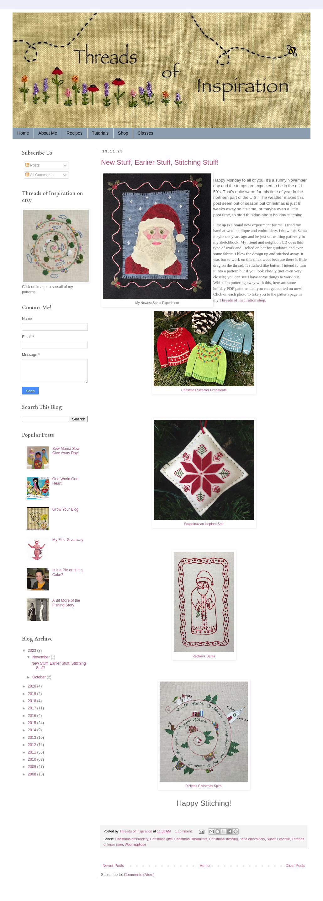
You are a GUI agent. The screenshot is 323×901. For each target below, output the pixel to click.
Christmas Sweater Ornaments (203, 390)
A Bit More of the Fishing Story (66, 602)
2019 (32, 694)
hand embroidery (252, 839)
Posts (32, 165)
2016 (32, 715)
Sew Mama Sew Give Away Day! (66, 450)
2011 (32, 752)
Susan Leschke (278, 839)
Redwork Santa (204, 656)
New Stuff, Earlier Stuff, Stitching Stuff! (160, 162)
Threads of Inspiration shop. (243, 300)
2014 (32, 730)
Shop (123, 133)
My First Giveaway (67, 540)
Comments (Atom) (139, 875)
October (39, 677)
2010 (32, 759)
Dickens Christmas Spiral (203, 786)
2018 (32, 701)
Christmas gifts (161, 839)
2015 (32, 723)
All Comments (39, 175)
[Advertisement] (41, 824)
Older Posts (295, 865)
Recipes (74, 133)
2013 (32, 737)
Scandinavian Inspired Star (204, 524)
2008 (32, 774)
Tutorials (100, 133)
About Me (47, 133)
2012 (32, 745)
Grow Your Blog (65, 509)
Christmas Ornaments (190, 839)
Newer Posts (113, 865)
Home (23, 133)
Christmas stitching (223, 839)
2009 (32, 767)
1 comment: (184, 831)
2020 (32, 686)
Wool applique (135, 844)
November (41, 657)
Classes (145, 133)
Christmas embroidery (131, 839)
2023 (32, 650)
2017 (32, 708)
